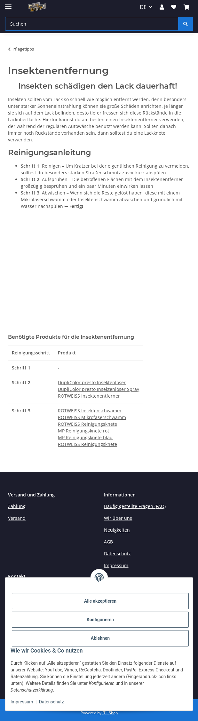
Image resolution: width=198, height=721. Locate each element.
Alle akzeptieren (100, 601)
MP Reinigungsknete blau (85, 437)
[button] (162, 7)
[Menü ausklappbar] (8, 4)
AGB (108, 542)
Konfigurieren (100, 619)
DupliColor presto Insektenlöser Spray (98, 389)
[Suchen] (185, 24)
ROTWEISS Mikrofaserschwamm (92, 417)
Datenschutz (51, 701)
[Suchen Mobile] (91, 24)
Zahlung (17, 506)
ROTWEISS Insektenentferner (89, 396)
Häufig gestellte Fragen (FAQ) (135, 506)
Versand (17, 518)
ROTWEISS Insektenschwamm (89, 411)
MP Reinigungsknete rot (83, 431)
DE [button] (143, 7)
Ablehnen (100, 638)
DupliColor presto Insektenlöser (92, 382)
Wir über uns (118, 518)
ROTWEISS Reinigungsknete (87, 424)
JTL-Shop (110, 713)
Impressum (22, 701)
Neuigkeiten (117, 530)
